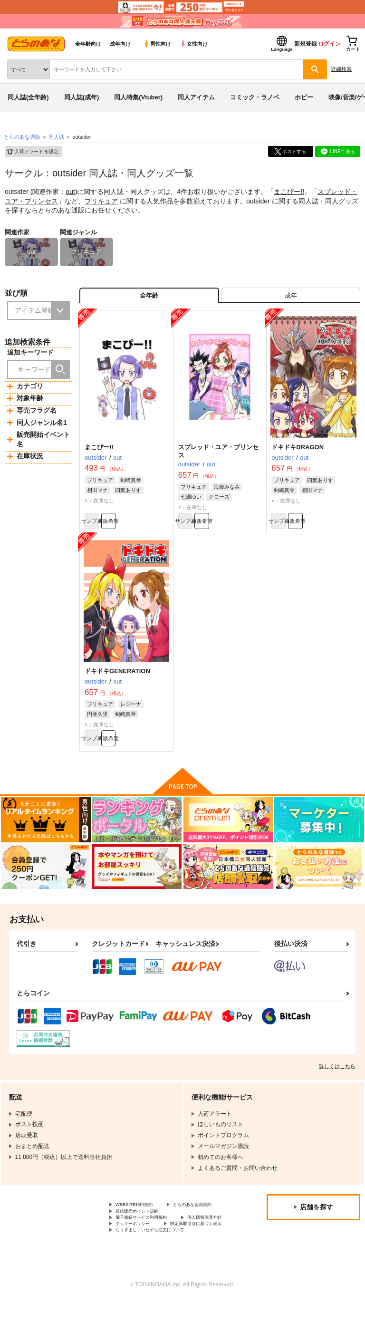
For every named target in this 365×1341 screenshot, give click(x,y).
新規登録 (305, 43)
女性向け (194, 43)
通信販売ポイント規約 (144, 1236)
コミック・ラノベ (254, 97)
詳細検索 (341, 69)
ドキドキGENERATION (117, 681)
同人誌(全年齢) (28, 97)
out (70, 191)
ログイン (329, 43)
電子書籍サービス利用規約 (149, 1244)
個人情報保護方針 (138, 1252)
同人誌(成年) (81, 97)
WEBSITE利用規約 (139, 1220)
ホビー (304, 97)
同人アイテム (196, 97)
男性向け (157, 43)
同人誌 (56, 137)
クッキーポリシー (204, 1252)
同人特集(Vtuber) (138, 97)
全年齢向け (88, 44)
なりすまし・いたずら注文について (161, 1268)
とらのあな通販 (22, 137)
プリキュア (101, 201)
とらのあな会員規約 (141, 1228)
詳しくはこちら (337, 1081)
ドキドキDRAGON (297, 453)
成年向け (120, 44)
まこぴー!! (289, 191)
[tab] (290, 298)
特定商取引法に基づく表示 (149, 1260)
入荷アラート (32, 151)
